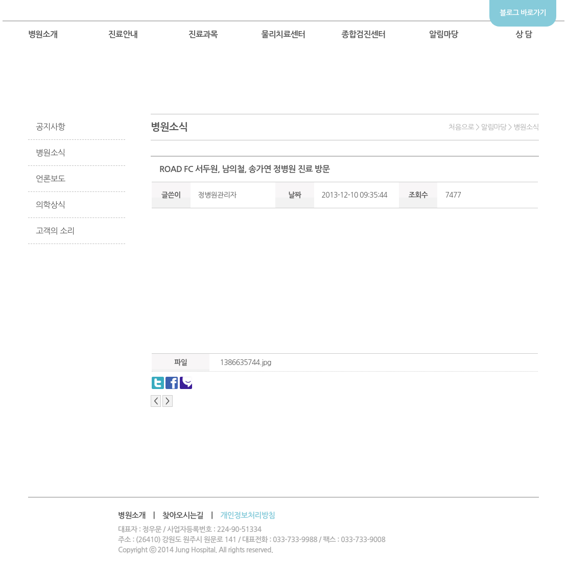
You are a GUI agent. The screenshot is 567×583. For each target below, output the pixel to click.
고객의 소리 (55, 231)
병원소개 (43, 34)
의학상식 (50, 205)
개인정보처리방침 (247, 515)
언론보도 (50, 179)
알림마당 (444, 34)
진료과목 (203, 34)
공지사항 (50, 127)
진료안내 (123, 34)
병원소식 (50, 153)
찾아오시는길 (183, 515)
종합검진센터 (363, 34)
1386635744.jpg (245, 362)
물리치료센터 (283, 34)
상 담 (523, 34)
